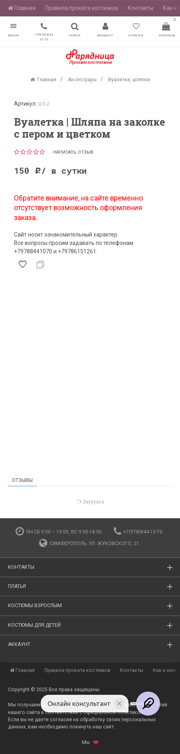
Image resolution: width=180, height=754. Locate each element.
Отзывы (22, 480)
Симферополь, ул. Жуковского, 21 (89, 543)
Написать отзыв (73, 152)
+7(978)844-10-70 (138, 531)
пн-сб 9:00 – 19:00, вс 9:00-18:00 (59, 531)
